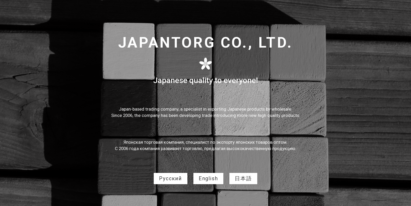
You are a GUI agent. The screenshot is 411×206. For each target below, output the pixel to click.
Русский (170, 179)
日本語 (243, 179)
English (208, 179)
